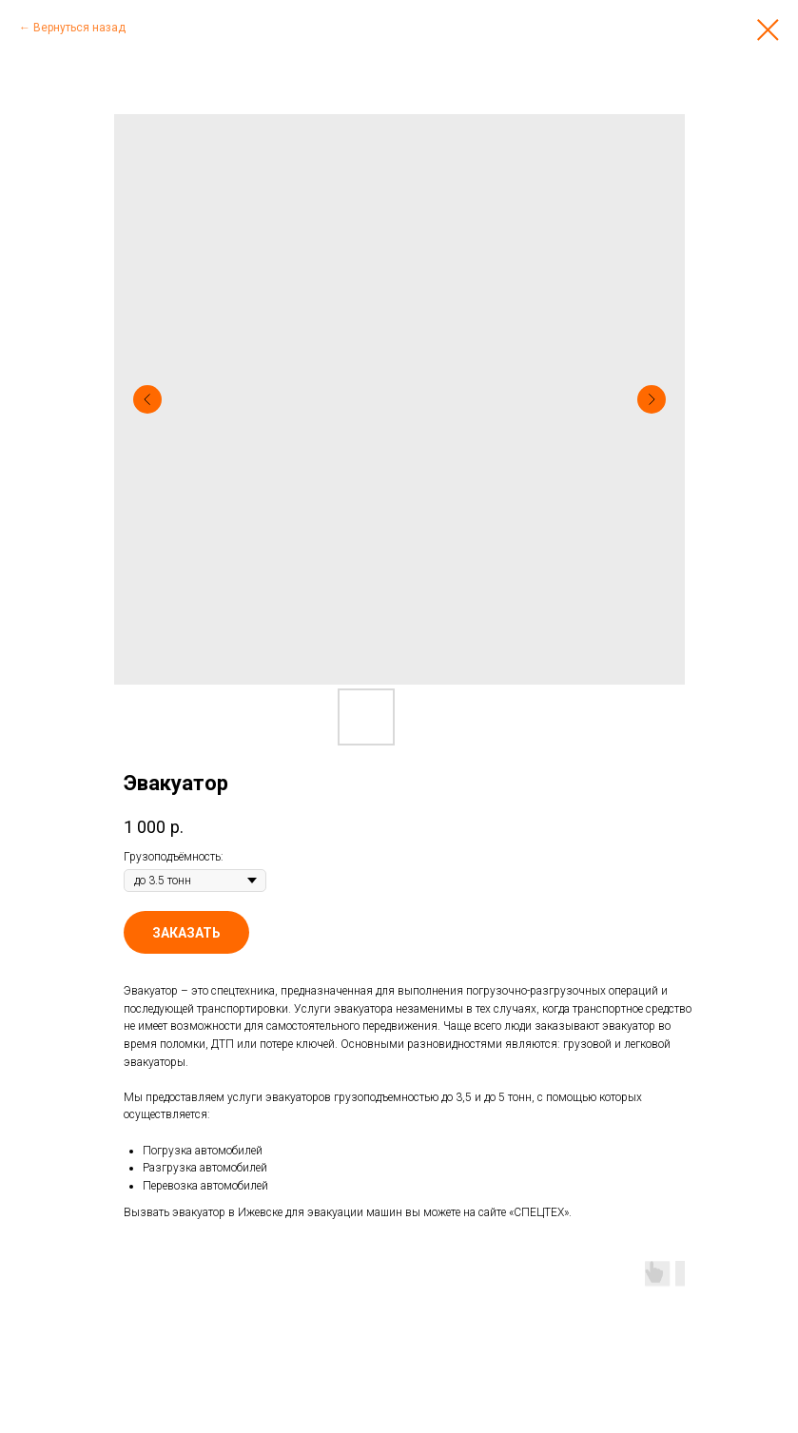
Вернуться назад (79, 27)
